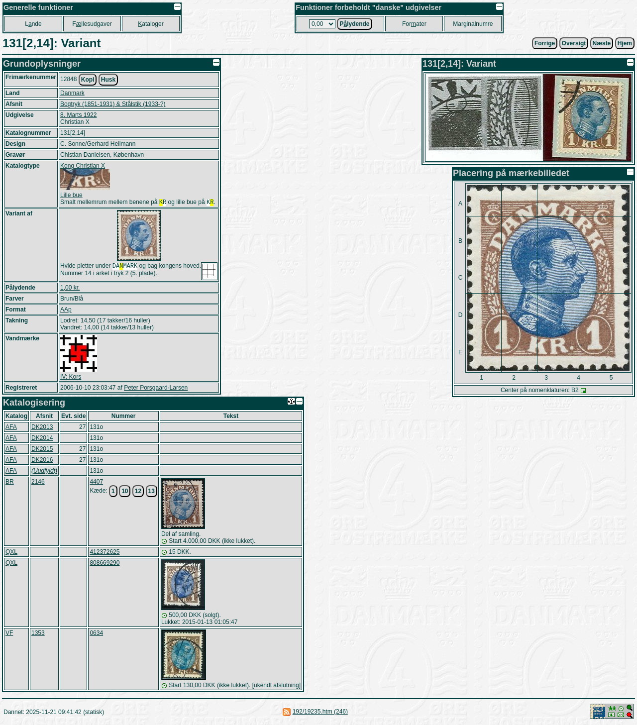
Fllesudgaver (91, 23)
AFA (11, 427)
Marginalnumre (473, 23)
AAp (66, 310)
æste (602, 43)
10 (124, 492)
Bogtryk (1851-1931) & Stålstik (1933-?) (112, 104)
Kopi (88, 79)
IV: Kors (70, 377)
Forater (414, 23)
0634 (96, 633)
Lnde (33, 23)
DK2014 (42, 438)
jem (625, 43)
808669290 (104, 563)
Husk (108, 79)
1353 (38, 633)
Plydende (354, 23)
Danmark (72, 93)
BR (9, 482)
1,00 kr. (70, 288)
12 (138, 492)
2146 (38, 482)
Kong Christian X (82, 165)
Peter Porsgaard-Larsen (156, 388)
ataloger (150, 23)
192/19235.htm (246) (320, 712)
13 (151, 492)
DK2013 (42, 427)
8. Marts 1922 (78, 114)
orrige (544, 43)
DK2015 (42, 449)
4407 (96, 482)
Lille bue (71, 195)
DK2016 (42, 460)
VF (9, 633)
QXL (11, 552)
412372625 (104, 552)
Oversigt (574, 43)
